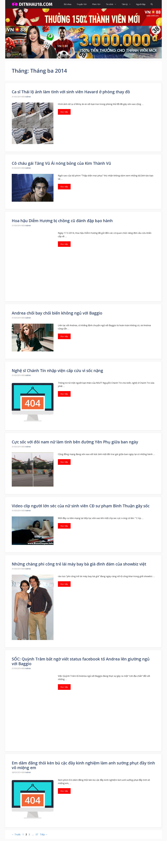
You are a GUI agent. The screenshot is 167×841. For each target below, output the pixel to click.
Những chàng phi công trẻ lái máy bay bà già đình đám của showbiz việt (79, 564)
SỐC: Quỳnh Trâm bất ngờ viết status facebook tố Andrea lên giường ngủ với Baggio (81, 661)
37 (37, 834)
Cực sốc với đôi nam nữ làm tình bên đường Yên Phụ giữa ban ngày (75, 442)
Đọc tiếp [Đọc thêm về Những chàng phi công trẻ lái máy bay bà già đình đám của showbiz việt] (64, 584)
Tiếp (43, 834)
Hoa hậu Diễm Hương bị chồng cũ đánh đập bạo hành (62, 220)
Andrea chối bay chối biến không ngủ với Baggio (57, 313)
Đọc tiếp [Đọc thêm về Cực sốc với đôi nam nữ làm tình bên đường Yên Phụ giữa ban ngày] (64, 462)
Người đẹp (140, 4)
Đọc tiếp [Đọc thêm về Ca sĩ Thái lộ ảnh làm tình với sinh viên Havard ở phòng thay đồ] (64, 111)
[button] (151, 4)
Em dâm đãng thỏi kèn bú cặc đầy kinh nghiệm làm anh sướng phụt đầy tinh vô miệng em (83, 765)
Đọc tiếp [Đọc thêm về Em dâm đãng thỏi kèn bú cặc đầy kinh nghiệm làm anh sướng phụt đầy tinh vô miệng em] (64, 791)
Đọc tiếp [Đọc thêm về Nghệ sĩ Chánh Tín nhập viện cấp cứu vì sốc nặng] (64, 394)
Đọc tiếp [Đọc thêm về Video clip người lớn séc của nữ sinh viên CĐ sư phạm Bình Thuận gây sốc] (64, 526)
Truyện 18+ (82, 4)
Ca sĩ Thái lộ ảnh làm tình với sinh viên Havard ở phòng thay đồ (71, 91)
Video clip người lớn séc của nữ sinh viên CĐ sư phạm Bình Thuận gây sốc (81, 505)
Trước (16, 834)
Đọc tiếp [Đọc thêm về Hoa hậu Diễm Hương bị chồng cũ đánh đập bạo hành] (64, 244)
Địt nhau (67, 4)
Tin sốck (112, 4)
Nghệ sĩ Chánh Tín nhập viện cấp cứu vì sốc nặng (57, 370)
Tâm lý (127, 4)
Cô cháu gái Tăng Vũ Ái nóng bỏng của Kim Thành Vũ (61, 163)
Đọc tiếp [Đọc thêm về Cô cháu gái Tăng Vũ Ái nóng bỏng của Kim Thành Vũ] (64, 186)
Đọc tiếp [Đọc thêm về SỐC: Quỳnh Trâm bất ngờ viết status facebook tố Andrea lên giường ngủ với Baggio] (64, 687)
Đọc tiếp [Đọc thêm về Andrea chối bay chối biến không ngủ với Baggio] (64, 336)
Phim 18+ (96, 4)
